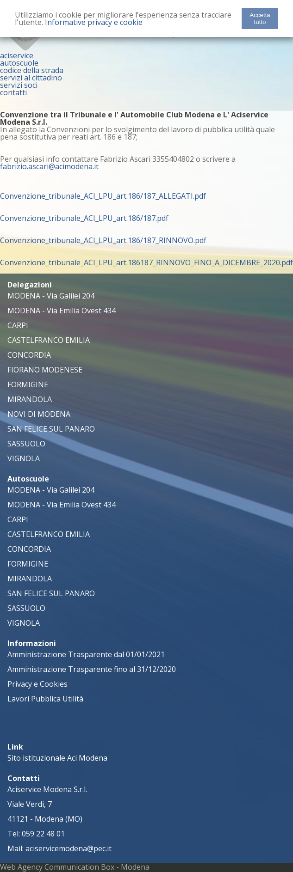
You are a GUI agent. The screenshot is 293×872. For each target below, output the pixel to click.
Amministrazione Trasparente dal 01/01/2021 (86, 654)
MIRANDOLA (29, 399)
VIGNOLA (23, 458)
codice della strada (31, 70)
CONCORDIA (29, 355)
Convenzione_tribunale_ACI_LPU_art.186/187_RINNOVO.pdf (103, 240)
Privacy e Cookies (37, 684)
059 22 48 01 (43, 834)
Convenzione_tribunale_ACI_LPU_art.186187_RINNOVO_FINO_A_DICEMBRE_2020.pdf (146, 262)
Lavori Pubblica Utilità (45, 699)
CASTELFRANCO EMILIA (48, 340)
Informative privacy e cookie (94, 22)
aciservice (16, 55)
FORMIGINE (27, 384)
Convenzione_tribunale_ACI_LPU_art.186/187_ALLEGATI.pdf (103, 196)
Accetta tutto (259, 18)
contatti (13, 92)
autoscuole (19, 63)
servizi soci (18, 85)
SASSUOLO (26, 444)
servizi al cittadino (31, 78)
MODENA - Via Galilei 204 (50, 296)
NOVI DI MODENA (38, 414)
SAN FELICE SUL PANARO (51, 429)
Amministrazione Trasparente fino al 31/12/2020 (91, 669)
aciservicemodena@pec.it (68, 848)
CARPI (17, 325)
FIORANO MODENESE (44, 370)
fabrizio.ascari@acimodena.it (49, 166)
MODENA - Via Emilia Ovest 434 (61, 310)
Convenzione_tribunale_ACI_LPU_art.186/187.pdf (84, 218)
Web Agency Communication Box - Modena (75, 867)
